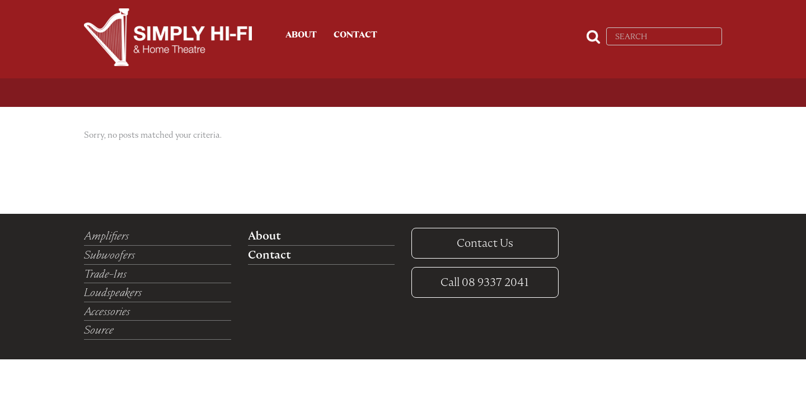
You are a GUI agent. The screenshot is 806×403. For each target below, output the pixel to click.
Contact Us (485, 243)
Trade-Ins (105, 273)
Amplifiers (106, 235)
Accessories (107, 311)
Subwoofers (109, 254)
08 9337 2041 (485, 282)
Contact (355, 35)
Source (99, 329)
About (301, 35)
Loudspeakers (113, 292)
